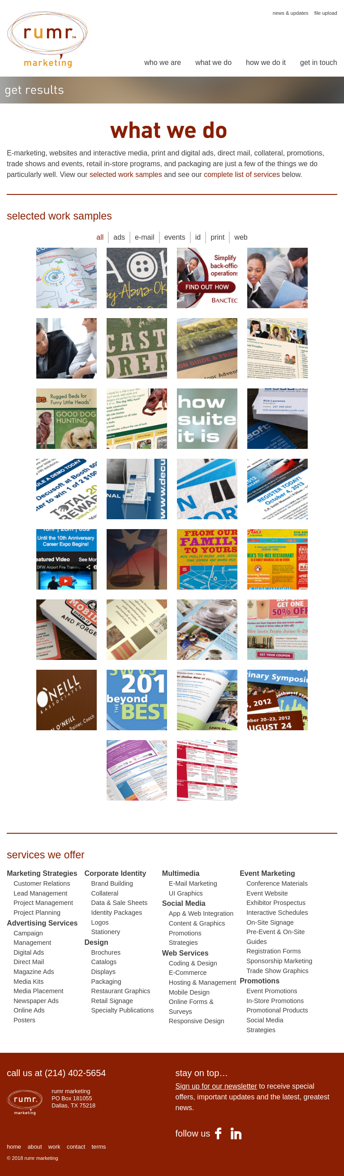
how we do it (266, 62)
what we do (213, 62)
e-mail (145, 237)
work (54, 1146)
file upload (325, 13)
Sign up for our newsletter (216, 1086)
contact (76, 1146)
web (240, 237)
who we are (162, 62)
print (217, 237)
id (198, 237)
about (34, 1146)
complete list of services (242, 174)
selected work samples (126, 174)
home (14, 1146)
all (99, 237)
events (174, 237)
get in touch (318, 62)
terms (98, 1146)
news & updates (291, 13)
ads (119, 237)
